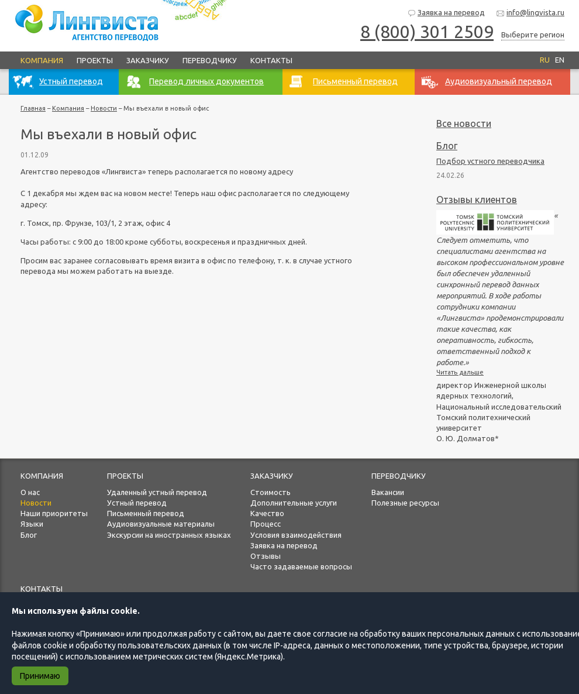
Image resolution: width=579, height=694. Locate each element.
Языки (31, 524)
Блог (446, 145)
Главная (33, 108)
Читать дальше (460, 372)
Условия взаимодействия (296, 535)
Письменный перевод (145, 513)
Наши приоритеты (54, 513)
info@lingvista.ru (530, 13)
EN (559, 60)
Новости (104, 108)
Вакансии (387, 492)
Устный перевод (137, 503)
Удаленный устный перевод (157, 492)
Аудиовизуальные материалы (161, 524)
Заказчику (147, 60)
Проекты (95, 60)
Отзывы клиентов (476, 199)
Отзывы (265, 556)
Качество (267, 513)
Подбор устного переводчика (490, 161)
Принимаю (40, 676)
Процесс (265, 524)
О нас (30, 492)
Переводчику (209, 60)
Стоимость (270, 492)
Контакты (271, 60)
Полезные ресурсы (405, 503)
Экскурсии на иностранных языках (169, 535)
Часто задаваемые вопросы (301, 566)
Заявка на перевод (446, 13)
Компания (41, 60)
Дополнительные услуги (293, 503)
